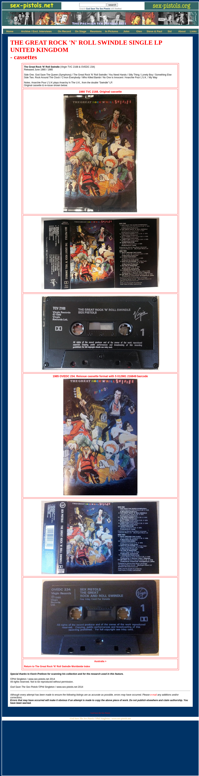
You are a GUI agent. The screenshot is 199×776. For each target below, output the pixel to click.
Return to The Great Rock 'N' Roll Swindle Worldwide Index (57, 666)
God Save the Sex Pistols (100, 713)
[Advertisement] (100, 748)
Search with (100, 9)
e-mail (153, 694)
